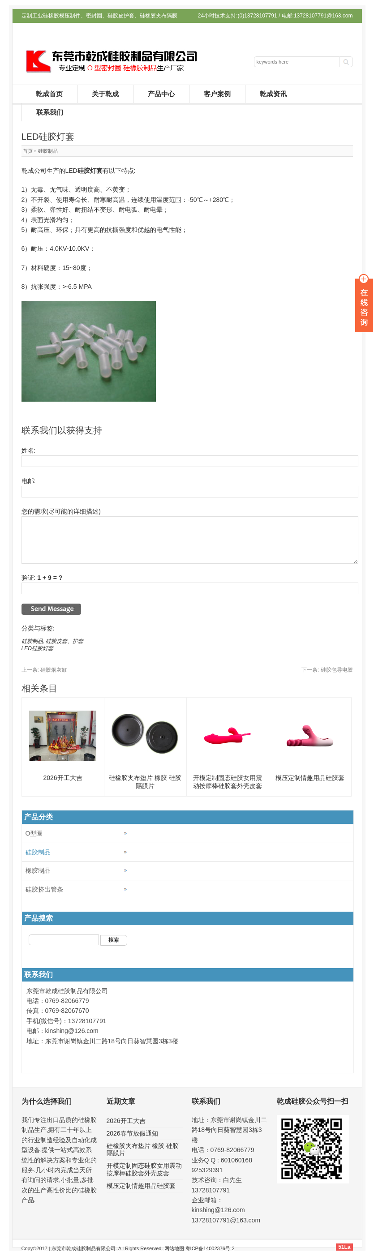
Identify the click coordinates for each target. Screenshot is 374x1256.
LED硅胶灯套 (37, 648)
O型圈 (34, 833)
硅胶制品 (48, 151)
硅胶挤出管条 (44, 889)
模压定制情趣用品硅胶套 (309, 777)
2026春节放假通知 (132, 1133)
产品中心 (161, 94)
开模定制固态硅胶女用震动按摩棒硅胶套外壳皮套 (144, 1169)
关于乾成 (105, 94)
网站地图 (174, 1248)
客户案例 (217, 94)
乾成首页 (49, 94)
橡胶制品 (38, 870)
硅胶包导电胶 (327, 670)
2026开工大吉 (62, 777)
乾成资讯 (273, 94)
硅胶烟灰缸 (44, 670)
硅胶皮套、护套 (64, 641)
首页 (28, 151)
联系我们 (49, 112)
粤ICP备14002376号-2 (210, 1248)
